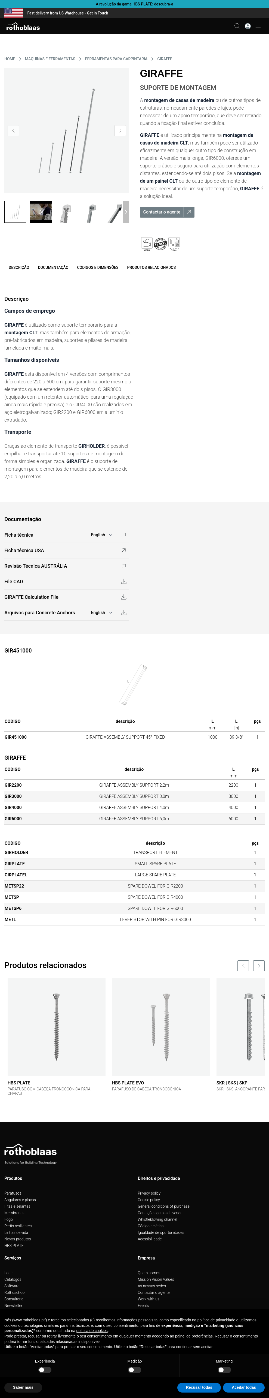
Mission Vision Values (156, 1279)
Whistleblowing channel (157, 1219)
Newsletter (13, 1305)
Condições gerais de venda (160, 1213)
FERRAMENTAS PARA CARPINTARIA (116, 59)
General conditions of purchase (164, 1206)
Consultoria (13, 1299)
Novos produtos (17, 1239)
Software (11, 1286)
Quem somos (149, 1273)
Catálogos (12, 1279)
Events (143, 1305)
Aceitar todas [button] (244, 1387)
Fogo (8, 1219)
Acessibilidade (150, 1239)
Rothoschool (15, 1292)
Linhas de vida (16, 1232)
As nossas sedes (152, 1286)
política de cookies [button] (92, 1330)
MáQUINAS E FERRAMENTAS (50, 59)
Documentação (53, 267)
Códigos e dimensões (97, 267)
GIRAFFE (164, 59)
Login (9, 1273)
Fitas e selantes (17, 1206)
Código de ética (151, 1226)
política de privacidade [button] (216, 1320)
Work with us (148, 1299)
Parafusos (12, 1193)
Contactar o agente (154, 1292)
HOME (9, 59)
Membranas (14, 1213)
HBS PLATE (14, 1245)
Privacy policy (149, 1193)
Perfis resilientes (18, 1226)
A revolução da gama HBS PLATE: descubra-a (134, 4)
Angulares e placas (20, 1200)
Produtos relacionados (151, 267)
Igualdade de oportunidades (161, 1232)
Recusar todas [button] (199, 1387)
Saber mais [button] (23, 1387)
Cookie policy (149, 1200)
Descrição (19, 267)
